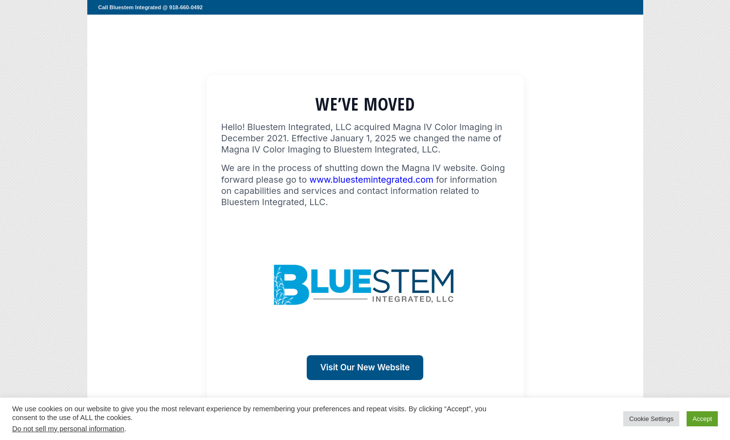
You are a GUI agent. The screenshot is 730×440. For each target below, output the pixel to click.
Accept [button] (702, 418)
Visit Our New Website (365, 367)
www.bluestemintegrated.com (371, 179)
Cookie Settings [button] (651, 418)
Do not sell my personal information (68, 429)
